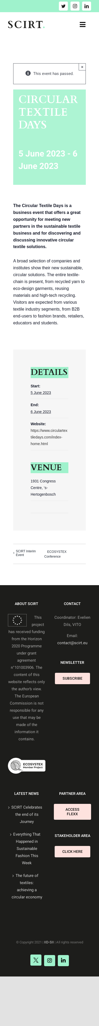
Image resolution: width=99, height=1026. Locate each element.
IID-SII (49, 942)
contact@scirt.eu (72, 643)
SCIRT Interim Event (26, 553)
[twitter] (63, 6)
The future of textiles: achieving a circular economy (27, 886)
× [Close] (82, 67)
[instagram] (74, 6)
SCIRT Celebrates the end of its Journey (26, 814)
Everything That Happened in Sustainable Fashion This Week (26, 848)
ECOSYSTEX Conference (55, 554)
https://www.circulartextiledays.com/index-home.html (49, 437)
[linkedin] (86, 6)
